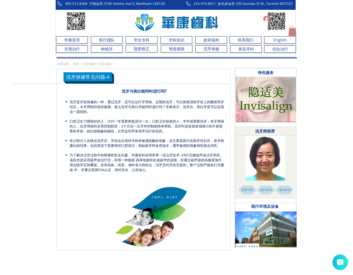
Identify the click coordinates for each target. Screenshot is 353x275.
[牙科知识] (176, 40)
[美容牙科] (246, 49)
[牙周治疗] (72, 49)
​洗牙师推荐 (265, 131)
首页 (76, 64)
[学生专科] (141, 40)
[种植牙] (107, 49)
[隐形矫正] (141, 48)
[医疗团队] (107, 40)
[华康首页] (72, 40)
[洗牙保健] (211, 48)
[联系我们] (245, 40)
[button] (292, 31)
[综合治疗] (280, 49)
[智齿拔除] (176, 48)
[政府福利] (211, 40)
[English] (280, 40)
